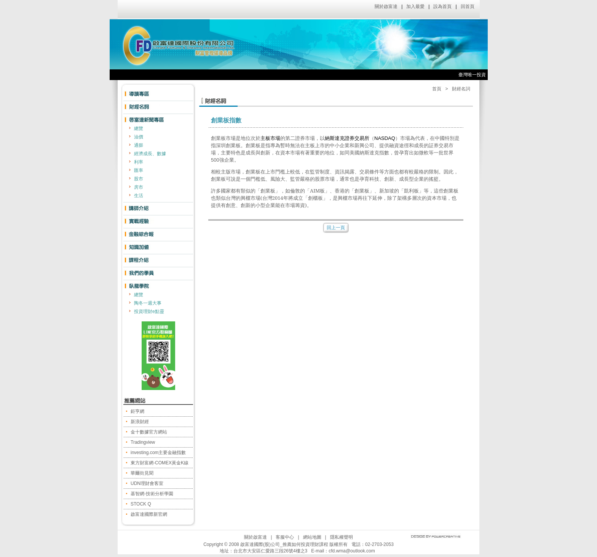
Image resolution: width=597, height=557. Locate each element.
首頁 (436, 88)
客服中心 (285, 537)
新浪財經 (140, 421)
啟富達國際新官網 (149, 514)
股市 (138, 178)
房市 (138, 187)
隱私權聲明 (341, 537)
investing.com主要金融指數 (158, 452)
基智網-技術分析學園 (152, 493)
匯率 (138, 170)
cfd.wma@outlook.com (352, 551)
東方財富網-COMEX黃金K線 (159, 463)
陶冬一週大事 (147, 303)
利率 (138, 162)
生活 (138, 195)
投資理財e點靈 (149, 311)
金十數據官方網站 (149, 432)
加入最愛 (415, 6)
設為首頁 (442, 6)
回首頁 (467, 6)
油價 (138, 137)
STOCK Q (141, 504)
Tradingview (143, 442)
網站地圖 (312, 537)
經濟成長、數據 (150, 153)
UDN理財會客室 (147, 483)
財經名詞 (461, 88)
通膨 (138, 145)
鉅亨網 (137, 411)
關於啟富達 (386, 6)
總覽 (138, 128)
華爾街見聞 (142, 473)
